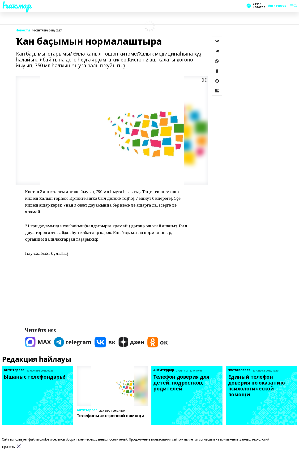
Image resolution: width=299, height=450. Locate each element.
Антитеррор (277, 5)
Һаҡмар (16, 5)
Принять (8, 447)
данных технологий (254, 439)
